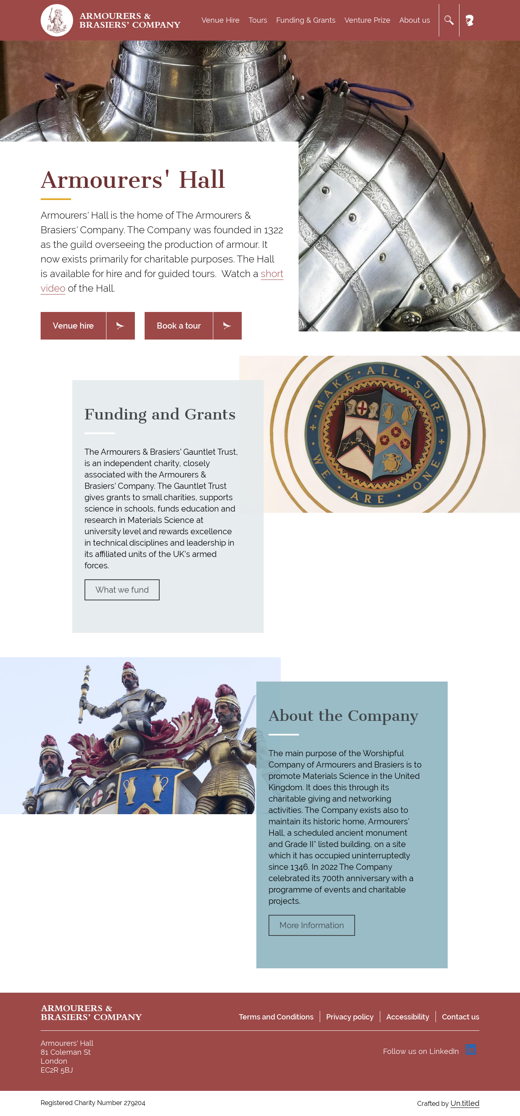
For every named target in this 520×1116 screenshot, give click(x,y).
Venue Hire (221, 20)
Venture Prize (367, 20)
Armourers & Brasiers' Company (130, 20)
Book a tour (179, 326)
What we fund (122, 590)
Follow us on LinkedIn (421, 1051)
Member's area (469, 20)
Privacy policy (350, 1017)
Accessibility (407, 1017)
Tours (258, 20)
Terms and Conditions (276, 1017)
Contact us (460, 1017)
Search (449, 20)
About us (414, 20)
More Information (312, 925)
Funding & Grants (306, 20)
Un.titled (465, 1103)
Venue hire (73, 326)
